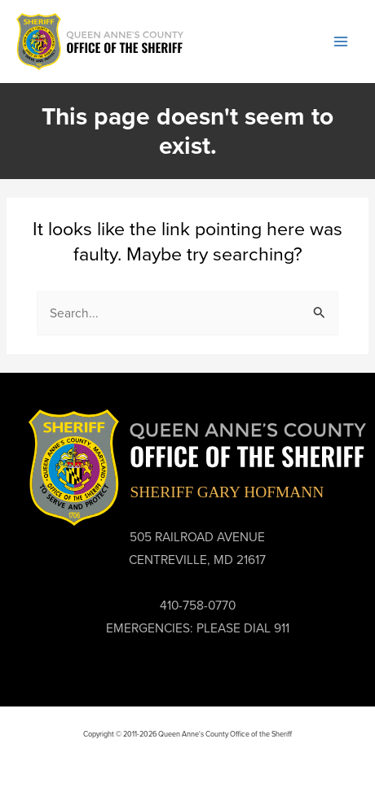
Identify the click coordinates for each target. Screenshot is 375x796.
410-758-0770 (198, 605)
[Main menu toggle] (341, 41)
